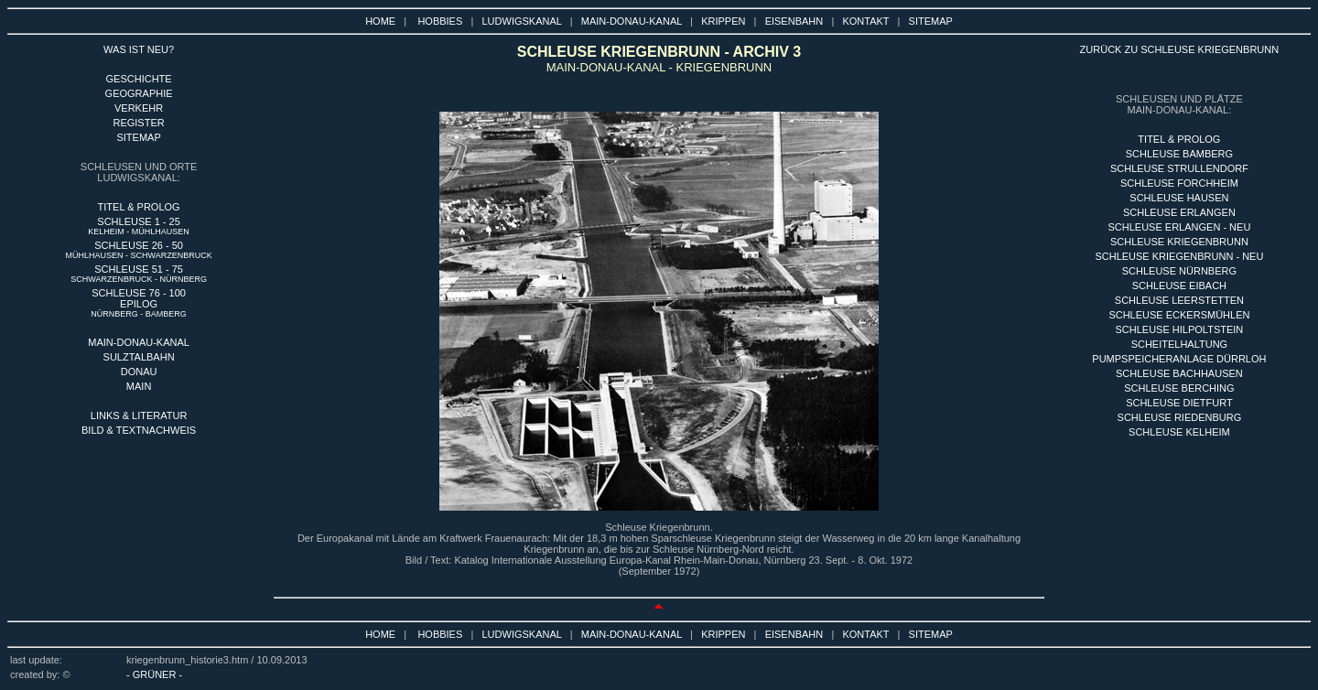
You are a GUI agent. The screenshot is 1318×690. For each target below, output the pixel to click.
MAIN (139, 386)
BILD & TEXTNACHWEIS (138, 430)
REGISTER (138, 122)
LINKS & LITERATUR (139, 415)
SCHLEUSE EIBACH (1179, 285)
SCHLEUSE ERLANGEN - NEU (1178, 226)
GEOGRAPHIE (139, 93)
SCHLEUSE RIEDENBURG (1180, 417)
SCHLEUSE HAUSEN (1178, 197)
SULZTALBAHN (139, 356)
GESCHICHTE (139, 78)
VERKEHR (138, 107)
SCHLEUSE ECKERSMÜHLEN (1178, 314)
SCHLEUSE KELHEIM (1179, 431)
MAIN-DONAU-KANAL (631, 21)
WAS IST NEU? (138, 49)
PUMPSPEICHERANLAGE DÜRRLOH (1179, 358)
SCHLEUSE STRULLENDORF (1179, 168)
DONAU (139, 371)
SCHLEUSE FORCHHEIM (1179, 183)
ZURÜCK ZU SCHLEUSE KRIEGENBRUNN (1180, 49)
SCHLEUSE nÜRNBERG (1179, 270)
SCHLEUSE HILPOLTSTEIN (1180, 329)
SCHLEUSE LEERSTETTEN (1179, 300)
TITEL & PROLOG (139, 206)
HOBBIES (439, 21)
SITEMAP (931, 21)
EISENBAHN (794, 21)
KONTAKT (865, 21)
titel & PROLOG (1179, 139)
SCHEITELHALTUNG (1179, 344)
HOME (380, 21)
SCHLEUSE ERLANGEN (1179, 212)
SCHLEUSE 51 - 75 (138, 274)
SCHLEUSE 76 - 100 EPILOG (139, 302)
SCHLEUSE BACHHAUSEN (1179, 373)
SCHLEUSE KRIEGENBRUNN (1179, 241)
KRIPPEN (723, 21)
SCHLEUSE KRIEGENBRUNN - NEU (1179, 256)
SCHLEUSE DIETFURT (1179, 402)
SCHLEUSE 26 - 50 (139, 250)
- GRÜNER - (154, 674)
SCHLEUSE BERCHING (1179, 388)
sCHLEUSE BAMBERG (1179, 153)
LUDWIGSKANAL (522, 21)
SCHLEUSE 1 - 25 (138, 226)
